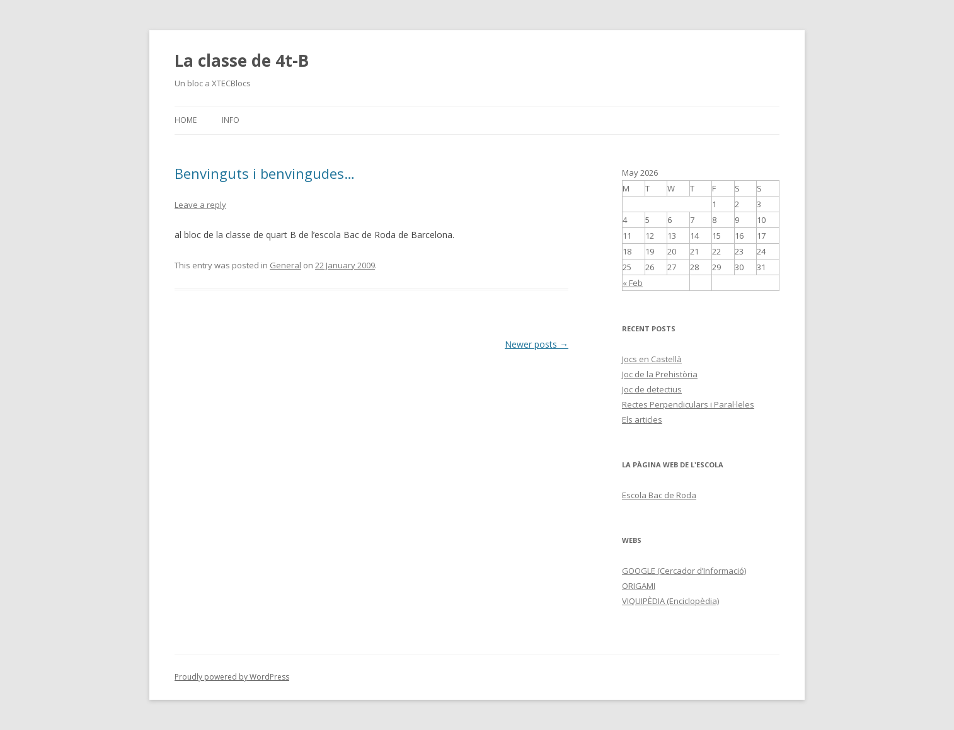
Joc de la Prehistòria (660, 374)
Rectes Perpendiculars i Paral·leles (688, 404)
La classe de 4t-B (242, 60)
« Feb (633, 282)
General (285, 265)
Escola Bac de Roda (659, 495)
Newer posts (536, 344)
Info (230, 120)
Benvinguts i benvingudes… (265, 173)
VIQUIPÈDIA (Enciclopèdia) (670, 601)
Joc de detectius (652, 389)
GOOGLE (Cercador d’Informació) (684, 570)
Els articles (642, 419)
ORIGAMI (638, 585)
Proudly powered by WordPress (232, 676)
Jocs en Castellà (652, 359)
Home (186, 120)
